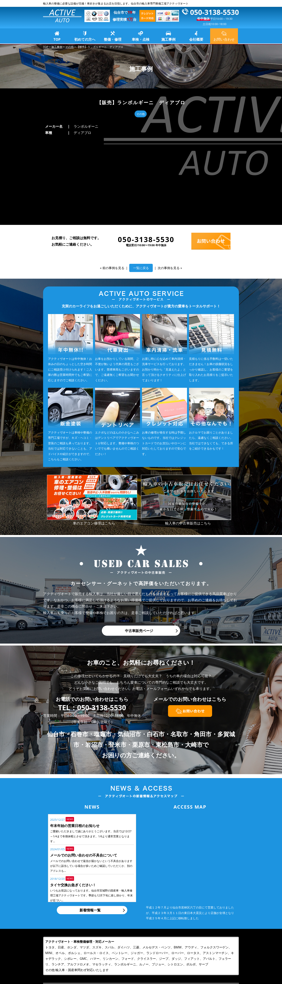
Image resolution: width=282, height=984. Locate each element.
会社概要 (196, 39)
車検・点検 (140, 39)
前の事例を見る (113, 187)
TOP (57, 39)
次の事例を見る (169, 187)
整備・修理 (112, 39)
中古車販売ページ (139, 549)
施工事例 (168, 39)
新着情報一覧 (90, 828)
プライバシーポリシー (209, 962)
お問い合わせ (202, 956)
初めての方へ (84, 39)
